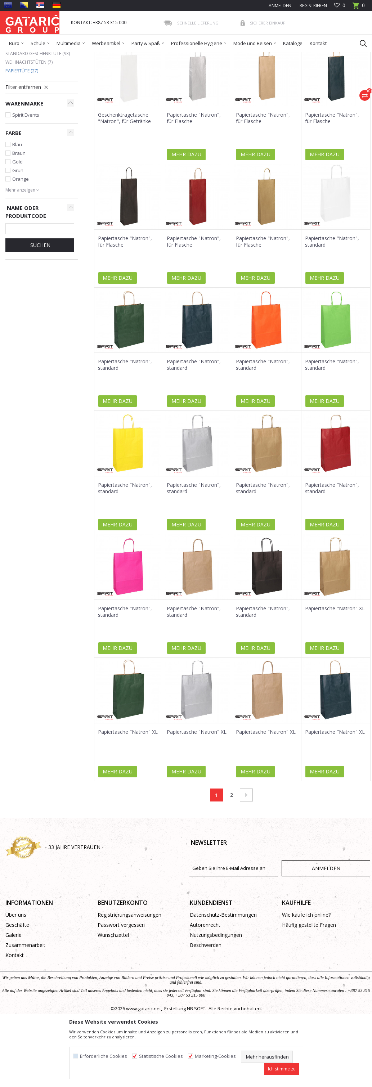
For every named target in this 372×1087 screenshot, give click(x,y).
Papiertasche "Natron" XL (335, 660)
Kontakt (14, 1007)
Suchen (39, 297)
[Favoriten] (339, 6)
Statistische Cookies (161, 1056)
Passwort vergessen (121, 977)
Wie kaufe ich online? (306, 967)
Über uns (15, 967)
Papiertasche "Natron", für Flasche (194, 170)
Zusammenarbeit (25, 997)
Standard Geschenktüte (37, 106)
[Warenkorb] (359, 8)
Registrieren (313, 6)
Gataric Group (20, 57)
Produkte (49, 57)
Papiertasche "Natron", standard (332, 293)
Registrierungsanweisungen (129, 967)
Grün (17, 222)
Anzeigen (263, 82)
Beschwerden (205, 997)
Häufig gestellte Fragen (309, 977)
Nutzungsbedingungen (216, 987)
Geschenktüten (106, 57)
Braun (19, 205)
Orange (20, 231)
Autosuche (138, 82)
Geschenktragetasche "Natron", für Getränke (124, 170)
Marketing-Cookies (215, 1056)
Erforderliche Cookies (103, 1056)
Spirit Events (25, 167)
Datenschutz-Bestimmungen (223, 967)
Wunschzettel (113, 987)
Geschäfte (17, 977)
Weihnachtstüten (29, 114)
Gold (17, 214)
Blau (17, 196)
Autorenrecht (205, 977)
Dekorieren (74, 57)
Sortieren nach (178, 82)
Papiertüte (21, 123)
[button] (360, 43)
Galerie (13, 987)
